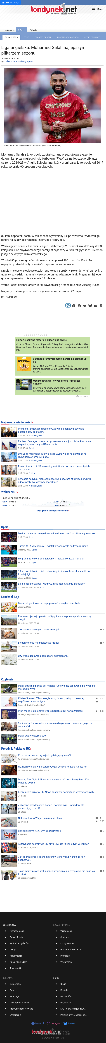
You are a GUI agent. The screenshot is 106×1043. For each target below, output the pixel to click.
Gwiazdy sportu (25, 61)
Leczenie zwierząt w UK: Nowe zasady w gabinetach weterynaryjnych (56, 792)
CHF (56, 505)
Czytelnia (7, 679)
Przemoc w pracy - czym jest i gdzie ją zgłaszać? (44, 755)
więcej (33, 30)
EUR (56, 501)
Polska (32, 473)
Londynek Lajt (10, 597)
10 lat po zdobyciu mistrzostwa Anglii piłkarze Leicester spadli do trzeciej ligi (54, 573)
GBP (4, 501)
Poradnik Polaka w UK (15, 748)
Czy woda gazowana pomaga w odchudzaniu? (43, 655)
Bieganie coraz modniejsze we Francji (38, 642)
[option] (26, 932)
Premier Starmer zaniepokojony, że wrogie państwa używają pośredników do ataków (51, 430)
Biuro (56, 978)
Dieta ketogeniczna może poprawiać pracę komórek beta (49, 603)
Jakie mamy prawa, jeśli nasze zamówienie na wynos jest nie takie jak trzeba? (56, 873)
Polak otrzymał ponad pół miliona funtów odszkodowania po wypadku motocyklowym (57, 687)
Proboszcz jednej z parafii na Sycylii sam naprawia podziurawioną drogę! (54, 618)
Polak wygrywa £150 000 (32, 735)
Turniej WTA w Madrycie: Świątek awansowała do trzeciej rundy (53, 546)
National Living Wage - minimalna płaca (40, 818)
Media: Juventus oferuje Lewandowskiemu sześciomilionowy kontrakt (56, 533)
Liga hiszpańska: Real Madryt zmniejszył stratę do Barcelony (51, 583)
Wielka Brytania (35, 435)
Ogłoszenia (9, 925)
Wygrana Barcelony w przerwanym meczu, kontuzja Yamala (51, 558)
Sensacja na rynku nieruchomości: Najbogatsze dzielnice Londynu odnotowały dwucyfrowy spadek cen (54, 480)
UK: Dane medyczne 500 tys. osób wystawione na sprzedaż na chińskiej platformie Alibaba (52, 455)
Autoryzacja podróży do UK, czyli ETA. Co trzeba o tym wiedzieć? (53, 844)
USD (4, 505)
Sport (4, 527)
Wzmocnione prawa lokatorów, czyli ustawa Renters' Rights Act (52, 766)
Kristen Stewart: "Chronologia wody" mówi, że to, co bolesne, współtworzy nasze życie (51, 700)
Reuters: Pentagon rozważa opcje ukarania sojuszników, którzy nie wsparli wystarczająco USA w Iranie (54, 443)
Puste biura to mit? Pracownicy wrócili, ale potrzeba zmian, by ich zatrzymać (54, 468)
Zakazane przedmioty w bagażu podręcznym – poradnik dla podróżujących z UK (51, 807)
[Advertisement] (53, 208)
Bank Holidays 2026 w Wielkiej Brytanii (39, 831)
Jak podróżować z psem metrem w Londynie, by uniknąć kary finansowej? (51, 858)
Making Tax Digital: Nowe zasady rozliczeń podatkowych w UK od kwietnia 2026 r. (54, 781)
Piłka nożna (11, 61)
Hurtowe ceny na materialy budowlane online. (42, 340)
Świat (31, 448)
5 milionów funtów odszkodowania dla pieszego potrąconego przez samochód (55, 725)
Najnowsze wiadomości (16, 422)
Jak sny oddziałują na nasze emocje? (38, 629)
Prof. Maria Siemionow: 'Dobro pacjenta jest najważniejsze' (50, 710)
